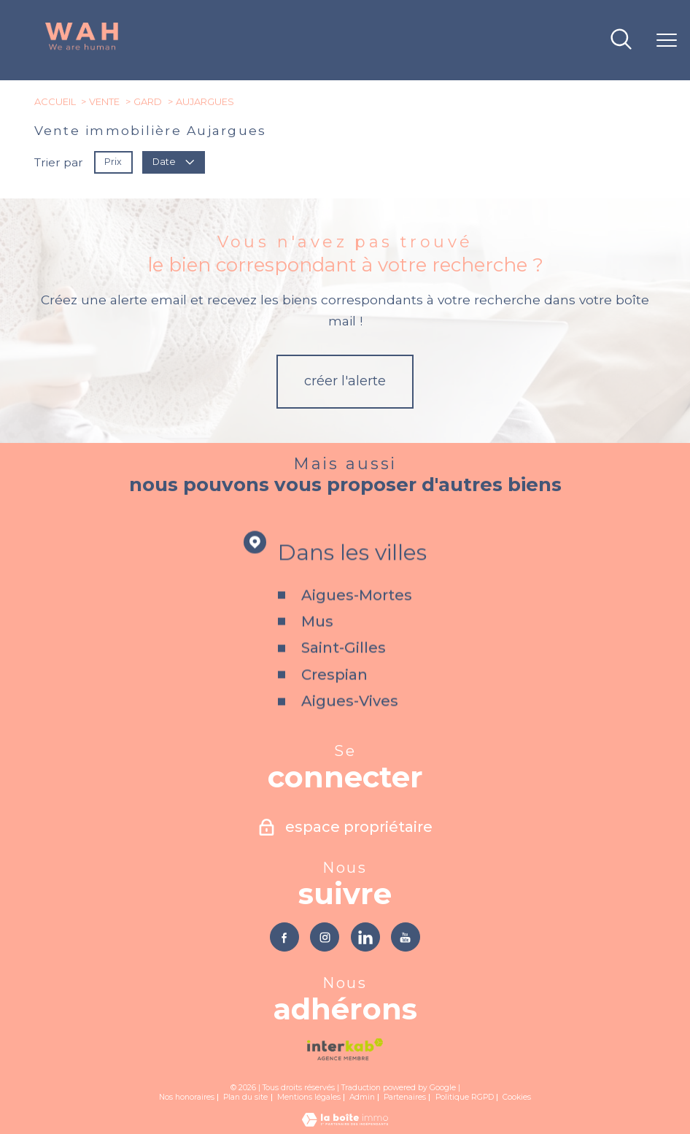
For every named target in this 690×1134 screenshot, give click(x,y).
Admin (362, 1099)
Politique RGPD (464, 1099)
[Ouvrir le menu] (666, 40)
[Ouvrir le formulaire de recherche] (621, 40)
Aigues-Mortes (356, 616)
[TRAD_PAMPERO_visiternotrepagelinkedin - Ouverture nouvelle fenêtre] (366, 938)
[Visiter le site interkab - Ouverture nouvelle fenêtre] (344, 1051)
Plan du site (245, 1099)
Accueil (55, 101)
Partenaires (405, 1099)
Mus (317, 643)
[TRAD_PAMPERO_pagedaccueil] (81, 48)
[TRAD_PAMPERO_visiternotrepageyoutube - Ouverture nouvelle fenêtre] (409, 938)
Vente (104, 101)
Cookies (517, 1099)
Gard (147, 101)
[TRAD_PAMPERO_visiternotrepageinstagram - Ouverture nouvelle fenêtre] (323, 938)
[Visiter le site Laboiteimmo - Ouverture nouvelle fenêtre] (345, 1125)
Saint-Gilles (343, 669)
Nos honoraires (186, 1099)
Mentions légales (309, 1099)
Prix (114, 161)
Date (173, 161)
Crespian (334, 696)
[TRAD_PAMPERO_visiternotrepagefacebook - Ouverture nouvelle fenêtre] (281, 938)
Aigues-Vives (349, 722)
